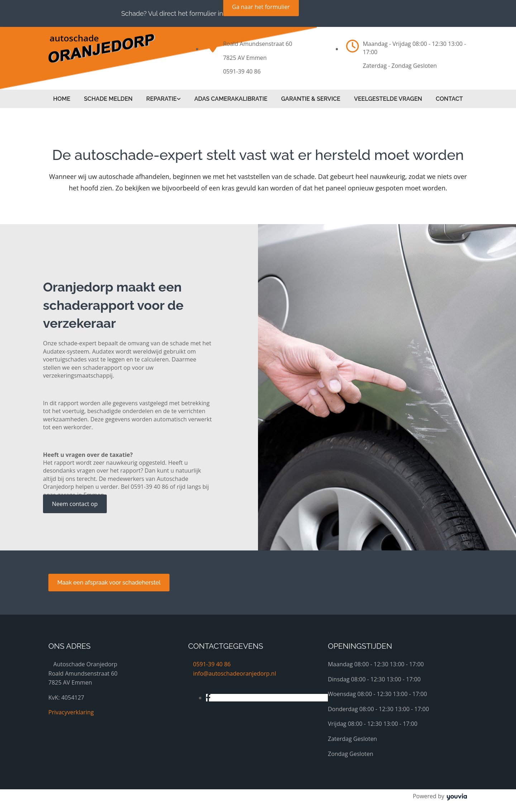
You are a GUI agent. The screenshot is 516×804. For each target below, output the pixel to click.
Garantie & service (311, 98)
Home (61, 98)
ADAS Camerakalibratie (231, 98)
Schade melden (107, 98)
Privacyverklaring (71, 712)
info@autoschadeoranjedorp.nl (234, 673)
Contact (450, 98)
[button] (75, 503)
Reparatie (161, 98)
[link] (163, 98)
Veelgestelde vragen (388, 98)
